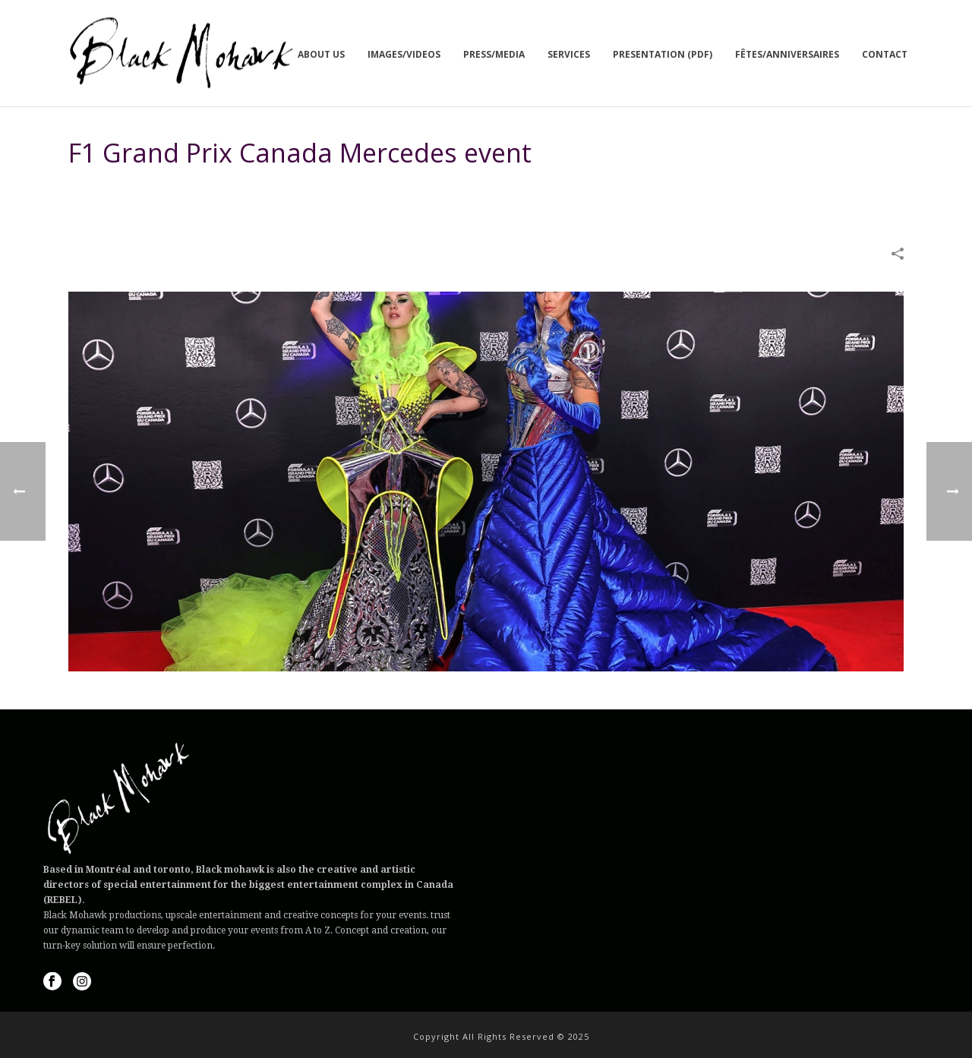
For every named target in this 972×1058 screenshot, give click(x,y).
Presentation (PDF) (662, 54)
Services (569, 54)
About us (321, 54)
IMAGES (672, 191)
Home (631, 191)
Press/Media (494, 54)
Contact (884, 54)
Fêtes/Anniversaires (787, 54)
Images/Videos (404, 54)
